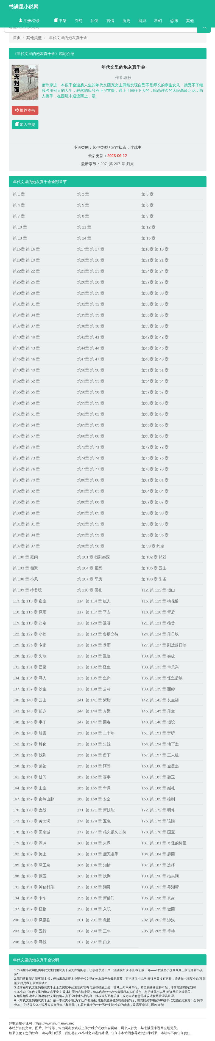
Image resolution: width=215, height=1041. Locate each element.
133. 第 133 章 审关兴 (160, 667)
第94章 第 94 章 (26, 535)
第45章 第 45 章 (155, 348)
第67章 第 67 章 (26, 436)
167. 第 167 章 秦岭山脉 (33, 799)
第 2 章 (83, 194)
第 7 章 (19, 216)
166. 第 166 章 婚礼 (158, 788)
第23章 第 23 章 (90, 271)
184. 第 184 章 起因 (158, 854)
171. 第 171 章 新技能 (96, 810)
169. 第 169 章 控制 (158, 799)
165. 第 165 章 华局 (94, 788)
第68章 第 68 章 (90, 436)
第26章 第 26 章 (90, 282)
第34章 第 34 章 (26, 315)
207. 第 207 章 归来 (117, 164)
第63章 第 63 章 (155, 414)
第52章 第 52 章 (26, 381)
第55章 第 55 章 (26, 392)
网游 (142, 20)
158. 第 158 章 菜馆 (29, 766)
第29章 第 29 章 (90, 293)
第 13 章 (20, 238)
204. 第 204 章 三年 (94, 931)
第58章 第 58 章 (26, 403)
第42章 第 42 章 (155, 337)
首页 (17, 37)
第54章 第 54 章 (155, 381)
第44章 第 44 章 (90, 348)
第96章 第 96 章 (155, 535)
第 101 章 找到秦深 (93, 557)
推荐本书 (25, 110)
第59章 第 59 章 (90, 403)
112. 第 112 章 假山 (158, 590)
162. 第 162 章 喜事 (94, 777)
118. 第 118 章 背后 (158, 612)
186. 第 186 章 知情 (94, 865)
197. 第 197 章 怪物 (29, 909)
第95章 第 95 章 (90, 535)
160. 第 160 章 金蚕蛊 (160, 766)
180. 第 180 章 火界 (94, 843)
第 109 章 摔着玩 (27, 590)
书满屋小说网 (23, 7)
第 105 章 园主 (153, 568)
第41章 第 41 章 (90, 337)
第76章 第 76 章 (26, 469)
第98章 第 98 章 (90, 546)
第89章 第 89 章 (90, 513)
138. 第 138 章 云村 (94, 689)
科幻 (158, 20)
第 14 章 (84, 238)
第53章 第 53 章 (90, 381)
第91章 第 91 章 (26, 524)
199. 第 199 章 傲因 (158, 909)
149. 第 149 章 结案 (29, 733)
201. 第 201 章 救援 (94, 920)
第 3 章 (147, 194)
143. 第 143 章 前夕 (29, 711)
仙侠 (94, 20)
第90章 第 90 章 (155, 513)
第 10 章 (20, 227)
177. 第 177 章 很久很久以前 (101, 832)
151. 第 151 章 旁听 (158, 733)
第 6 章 (147, 205)
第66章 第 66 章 (155, 425)
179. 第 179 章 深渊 (29, 843)
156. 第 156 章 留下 (94, 755)
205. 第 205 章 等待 (158, 931)
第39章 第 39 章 (155, 326)
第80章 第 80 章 (90, 480)
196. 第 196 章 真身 (158, 898)
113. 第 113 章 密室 (29, 601)
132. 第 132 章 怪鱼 (94, 667)
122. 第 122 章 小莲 (29, 634)
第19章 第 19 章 (26, 260)
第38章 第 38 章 (90, 326)
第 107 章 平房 (89, 579)
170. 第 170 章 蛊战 (29, 810)
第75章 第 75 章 (155, 458)
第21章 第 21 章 (155, 260)
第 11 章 (84, 227)
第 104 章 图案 (89, 568)
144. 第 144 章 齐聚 (94, 711)
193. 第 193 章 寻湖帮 (160, 887)
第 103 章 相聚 (25, 568)
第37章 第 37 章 (26, 326)
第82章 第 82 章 (26, 491)
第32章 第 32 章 (90, 304)
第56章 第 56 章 (90, 392)
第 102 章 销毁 (153, 557)
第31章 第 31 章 (26, 304)
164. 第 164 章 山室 (29, 788)
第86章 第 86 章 (90, 502)
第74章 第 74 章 (90, 458)
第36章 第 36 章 (155, 315)
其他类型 (34, 37)
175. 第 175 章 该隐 (158, 821)
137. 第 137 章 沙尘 (29, 689)
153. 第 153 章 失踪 (94, 744)
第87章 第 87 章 (155, 502)
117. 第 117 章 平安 (94, 612)
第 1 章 (19, 194)
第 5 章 (83, 205)
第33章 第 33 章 (155, 304)
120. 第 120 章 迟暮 (94, 623)
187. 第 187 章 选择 (158, 865)
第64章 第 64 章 (26, 425)
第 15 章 (148, 238)
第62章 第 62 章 (90, 414)
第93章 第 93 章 (155, 524)
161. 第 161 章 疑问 (29, 777)
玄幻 (78, 20)
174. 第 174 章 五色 (94, 821)
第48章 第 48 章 (155, 359)
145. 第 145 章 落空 (158, 711)
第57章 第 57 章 (155, 392)
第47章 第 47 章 (90, 359)
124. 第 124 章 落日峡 (160, 634)
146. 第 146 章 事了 (29, 722)
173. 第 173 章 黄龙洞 (31, 821)
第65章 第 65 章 (90, 425)
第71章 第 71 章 (90, 447)
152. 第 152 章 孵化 (29, 744)
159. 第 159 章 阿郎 (94, 766)
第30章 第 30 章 (155, 293)
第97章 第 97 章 (26, 546)
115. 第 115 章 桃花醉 (160, 601)
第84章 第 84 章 (155, 491)
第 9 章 (147, 216)
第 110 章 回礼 (89, 590)
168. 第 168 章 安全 (94, 799)
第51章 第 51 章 (155, 370)
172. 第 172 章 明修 (158, 810)
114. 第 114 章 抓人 (94, 601)
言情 (110, 20)
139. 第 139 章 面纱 (158, 689)
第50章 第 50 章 (90, 370)
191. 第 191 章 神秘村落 (33, 887)
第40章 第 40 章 (26, 337)
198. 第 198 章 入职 (94, 909)
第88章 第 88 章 (26, 513)
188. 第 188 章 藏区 (29, 876)
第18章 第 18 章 (155, 249)
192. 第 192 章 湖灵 (94, 887)
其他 (190, 20)
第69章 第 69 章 (155, 436)
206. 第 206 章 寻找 (29, 942)
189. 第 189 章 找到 (94, 876)
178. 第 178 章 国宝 (158, 832)
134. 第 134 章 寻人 (29, 678)
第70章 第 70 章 (26, 447)
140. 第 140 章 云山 (29, 700)
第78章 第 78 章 (155, 469)
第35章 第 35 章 (90, 315)
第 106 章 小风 (25, 579)
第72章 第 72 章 (155, 447)
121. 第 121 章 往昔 (158, 623)
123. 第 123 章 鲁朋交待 (97, 634)
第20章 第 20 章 (90, 260)
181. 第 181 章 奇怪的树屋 (163, 843)
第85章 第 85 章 (26, 502)
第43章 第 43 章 (26, 348)
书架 (60, 20)
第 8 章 (83, 216)
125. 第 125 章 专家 (29, 645)
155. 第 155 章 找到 (29, 755)
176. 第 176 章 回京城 (31, 832)
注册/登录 (29, 20)
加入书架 (25, 124)
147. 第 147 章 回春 (94, 722)
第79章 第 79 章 (26, 480)
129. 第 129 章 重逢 (94, 656)
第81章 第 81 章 (155, 480)
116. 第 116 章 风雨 (29, 612)
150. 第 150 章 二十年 (96, 733)
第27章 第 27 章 (155, 282)
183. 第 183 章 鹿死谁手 (97, 854)
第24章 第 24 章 (155, 271)
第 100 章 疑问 (25, 557)
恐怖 (174, 20)
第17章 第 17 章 (90, 249)
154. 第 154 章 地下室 (160, 744)
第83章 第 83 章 (90, 491)
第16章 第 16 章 (26, 249)
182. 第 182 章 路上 (29, 854)
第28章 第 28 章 (26, 293)
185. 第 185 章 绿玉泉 (31, 865)
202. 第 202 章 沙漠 (158, 920)
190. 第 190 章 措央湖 (160, 876)
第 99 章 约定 (152, 546)
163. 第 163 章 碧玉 (158, 777)
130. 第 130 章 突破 (158, 656)
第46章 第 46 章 (26, 359)
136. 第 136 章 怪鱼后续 (162, 678)
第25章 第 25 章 (26, 282)
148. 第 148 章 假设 (158, 722)
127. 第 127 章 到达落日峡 (163, 645)
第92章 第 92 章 (90, 524)
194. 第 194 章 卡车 (29, 898)
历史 (126, 20)
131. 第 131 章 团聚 (29, 667)
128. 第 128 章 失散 (29, 656)
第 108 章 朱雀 (153, 579)
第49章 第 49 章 (26, 370)
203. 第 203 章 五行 (29, 931)
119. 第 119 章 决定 (29, 623)
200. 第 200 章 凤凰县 (31, 920)
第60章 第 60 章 (155, 403)
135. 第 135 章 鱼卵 (94, 678)
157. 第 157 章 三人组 (160, 755)
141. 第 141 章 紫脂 (94, 700)
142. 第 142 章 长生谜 (160, 700)
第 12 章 (148, 227)
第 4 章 (19, 205)
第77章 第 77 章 (90, 469)
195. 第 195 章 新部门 (96, 898)
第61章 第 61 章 (26, 414)
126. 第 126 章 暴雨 (94, 645)
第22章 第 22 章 (26, 271)
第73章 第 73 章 (26, 458)
